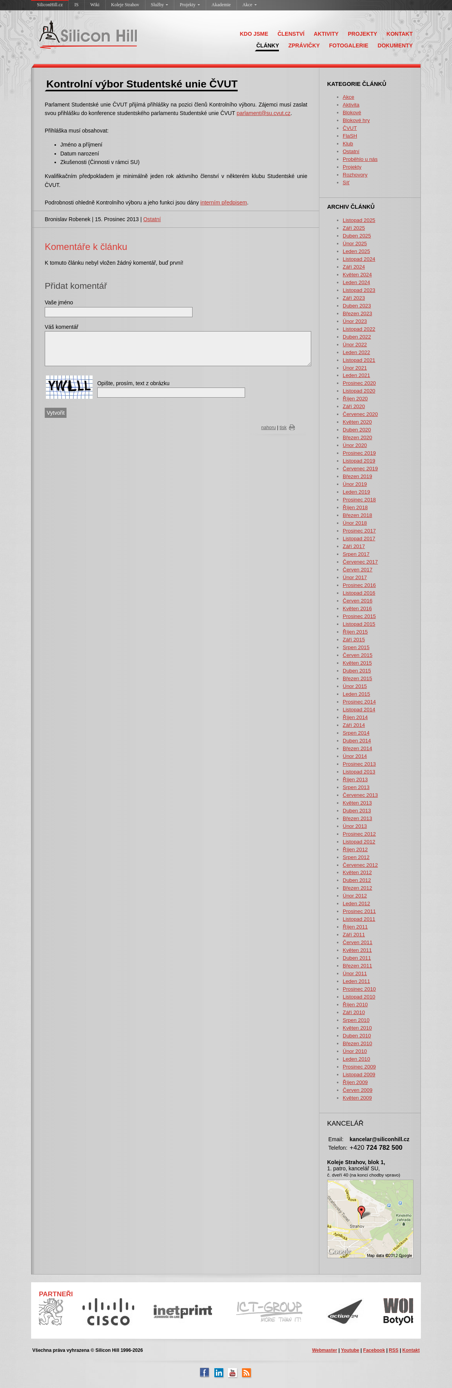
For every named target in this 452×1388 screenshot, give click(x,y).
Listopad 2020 (359, 391)
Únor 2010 (355, 1051)
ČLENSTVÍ (290, 34)
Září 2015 (354, 639)
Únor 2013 (355, 826)
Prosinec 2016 (359, 585)
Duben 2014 (357, 741)
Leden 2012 (356, 903)
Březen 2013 (357, 818)
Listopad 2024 (359, 259)
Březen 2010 (357, 1043)
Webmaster (324, 1350)
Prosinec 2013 (359, 764)
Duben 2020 (357, 430)
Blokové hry (356, 120)
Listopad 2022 (359, 329)
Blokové (352, 112)
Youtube (350, 1350)
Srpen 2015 (356, 647)
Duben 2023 (357, 306)
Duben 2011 (357, 958)
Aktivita (351, 105)
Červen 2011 (357, 942)
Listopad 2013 (359, 772)
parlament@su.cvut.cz (264, 113)
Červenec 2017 (360, 562)
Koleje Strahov (125, 4)
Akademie (221, 4)
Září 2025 (354, 228)
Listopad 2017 (359, 538)
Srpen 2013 (356, 787)
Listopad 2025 (359, 220)
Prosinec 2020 (359, 383)
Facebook (374, 1350)
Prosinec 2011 (359, 911)
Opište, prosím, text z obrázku (133, 383)
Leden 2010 (356, 1059)
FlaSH (350, 136)
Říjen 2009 (355, 1082)
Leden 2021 (356, 375)
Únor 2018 (355, 523)
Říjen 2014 (355, 717)
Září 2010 (354, 1012)
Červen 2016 (357, 601)
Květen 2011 (357, 950)
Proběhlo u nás (360, 159)
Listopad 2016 (359, 593)
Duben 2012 (357, 880)
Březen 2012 (357, 888)
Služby (159, 4)
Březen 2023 (357, 313)
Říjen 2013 (355, 779)
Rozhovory (355, 175)
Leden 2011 (356, 981)
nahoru (268, 427)
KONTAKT (400, 34)
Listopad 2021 (359, 360)
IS (76, 4)
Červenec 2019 (360, 468)
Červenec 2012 (360, 865)
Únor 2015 (355, 686)
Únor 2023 (355, 321)
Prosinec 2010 (359, 989)
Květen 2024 (357, 275)
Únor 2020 (355, 445)
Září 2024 (354, 267)
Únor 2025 (355, 243)
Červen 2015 (357, 655)
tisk (283, 427)
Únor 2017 (355, 577)
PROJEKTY (362, 34)
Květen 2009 (357, 1098)
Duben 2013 (357, 811)
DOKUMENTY (395, 45)
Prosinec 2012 (359, 834)
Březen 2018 (357, 515)
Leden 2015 (356, 694)
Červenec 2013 (360, 795)
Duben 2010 (357, 1036)
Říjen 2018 (355, 507)
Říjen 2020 (355, 399)
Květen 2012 (357, 872)
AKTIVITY (326, 34)
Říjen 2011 (355, 927)
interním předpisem (223, 202)
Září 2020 (354, 406)
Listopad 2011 (359, 919)
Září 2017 (354, 546)
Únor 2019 (355, 484)
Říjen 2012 (355, 849)
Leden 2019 (356, 492)
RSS (394, 1350)
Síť (346, 182)
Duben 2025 (357, 236)
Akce (249, 4)
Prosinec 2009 (359, 1067)
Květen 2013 (357, 803)
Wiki (95, 4)
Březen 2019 (357, 476)
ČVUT (350, 128)
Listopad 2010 (359, 997)
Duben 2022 (357, 337)
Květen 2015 (357, 663)
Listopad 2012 (359, 842)
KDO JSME (254, 34)
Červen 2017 (357, 570)
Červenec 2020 (360, 414)
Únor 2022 (355, 344)
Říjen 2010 (355, 1004)
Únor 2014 (355, 756)
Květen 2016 (357, 608)
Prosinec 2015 (359, 616)
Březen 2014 (357, 748)
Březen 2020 (357, 437)
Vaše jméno (59, 302)
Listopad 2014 (359, 709)
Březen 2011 (357, 966)
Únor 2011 (355, 973)
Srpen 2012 (356, 857)
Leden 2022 (356, 352)
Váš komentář (61, 327)
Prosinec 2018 (359, 500)
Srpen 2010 (356, 1020)
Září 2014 (354, 725)
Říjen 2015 (355, 632)
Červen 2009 (357, 1090)
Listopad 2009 (359, 1074)
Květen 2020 (357, 422)
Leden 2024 (356, 282)
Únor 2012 (355, 896)
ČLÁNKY (267, 45)
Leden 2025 (356, 251)
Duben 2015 (357, 671)
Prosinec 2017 (359, 531)
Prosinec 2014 (359, 702)
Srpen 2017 (356, 554)
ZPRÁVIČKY (304, 45)
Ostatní (351, 151)
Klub (348, 144)
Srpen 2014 (356, 733)
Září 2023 (354, 298)
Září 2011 (354, 935)
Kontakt (411, 1350)
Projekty (190, 4)
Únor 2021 (355, 368)
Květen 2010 (357, 1028)
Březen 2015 (357, 678)
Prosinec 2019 (359, 453)
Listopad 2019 (359, 461)
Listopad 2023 (359, 290)
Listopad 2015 (359, 624)
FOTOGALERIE (348, 45)
